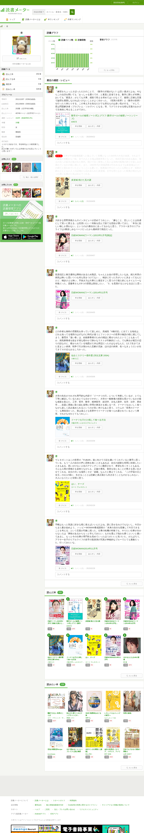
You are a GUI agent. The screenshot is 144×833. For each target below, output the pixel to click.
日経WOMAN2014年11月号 (84, 548)
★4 (72, 137)
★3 (72, 505)
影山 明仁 (88, 754)
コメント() (79, 137)
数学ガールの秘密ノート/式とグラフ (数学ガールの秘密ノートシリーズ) (104, 117)
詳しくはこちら (11, 214)
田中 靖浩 (107, 754)
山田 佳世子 (127, 754)
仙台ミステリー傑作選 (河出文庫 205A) (90, 355)
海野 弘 (88, 718)
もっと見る (109, 70)
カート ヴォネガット (79, 487)
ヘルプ (37, 796)
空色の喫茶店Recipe (55, 749)
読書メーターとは (41, 787)
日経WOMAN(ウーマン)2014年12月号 (89, 292)
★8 (72, 201)
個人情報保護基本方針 (54, 792)
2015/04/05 (90, 312)
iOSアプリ (54, 801)
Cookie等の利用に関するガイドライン (82, 792)
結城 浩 (74, 122)
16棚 (17, 123)
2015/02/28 (90, 505)
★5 (72, 441)
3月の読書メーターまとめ (21, 64)
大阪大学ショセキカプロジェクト (84, 423)
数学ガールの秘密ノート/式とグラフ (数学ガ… (74, 623)
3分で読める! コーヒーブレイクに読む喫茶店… (75, 751)
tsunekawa (51, 754)
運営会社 (38, 792)
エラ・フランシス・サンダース (56, 718)
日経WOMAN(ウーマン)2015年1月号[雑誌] (91, 235)
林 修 (125, 662)
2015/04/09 (90, 201)
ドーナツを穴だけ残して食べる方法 (88, 420)
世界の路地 (127, 713)
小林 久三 (75, 359)
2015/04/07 (90, 255)
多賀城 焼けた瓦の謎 (81, 180)
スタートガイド (59, 787)
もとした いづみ (110, 718)
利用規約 (73, 787)
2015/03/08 (90, 377)
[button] (72, 12)
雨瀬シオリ (70, 718)
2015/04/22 (90, 137)
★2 (72, 255)
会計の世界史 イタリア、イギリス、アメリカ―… (112, 751)
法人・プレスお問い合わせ (64, 796)
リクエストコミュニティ (88, 796)
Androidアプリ (40, 801)
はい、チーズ (77, 484)
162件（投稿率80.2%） (24, 118)
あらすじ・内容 (94, 126)
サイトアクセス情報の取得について (116, 792)
